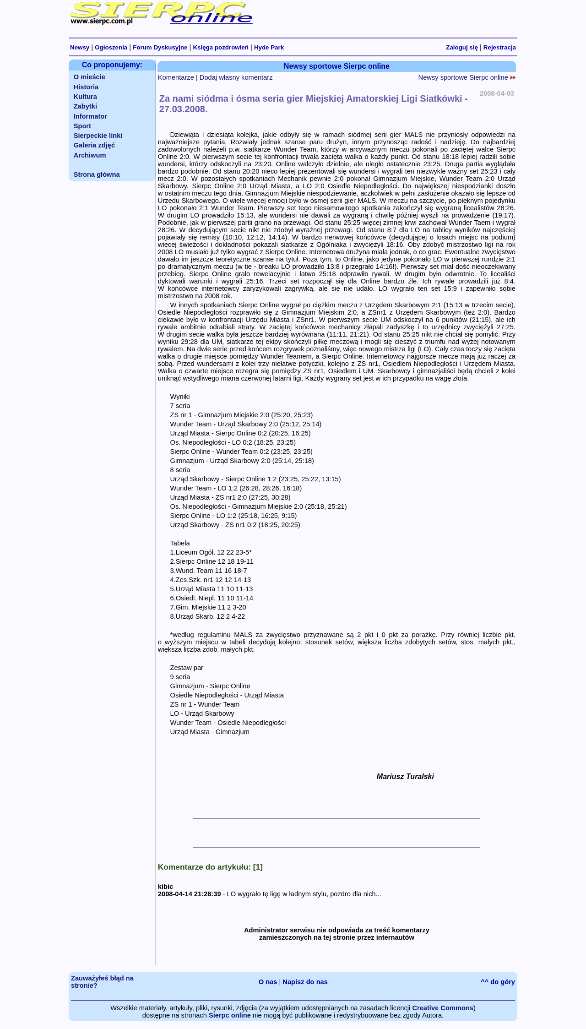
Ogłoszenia (111, 47)
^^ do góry (498, 981)
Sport (82, 126)
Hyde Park (269, 47)
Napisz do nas (305, 981)
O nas (268, 981)
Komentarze (176, 77)
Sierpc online (230, 1015)
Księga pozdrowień (220, 47)
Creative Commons (442, 1008)
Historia (86, 87)
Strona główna (97, 174)
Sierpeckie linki (98, 135)
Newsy (79, 47)
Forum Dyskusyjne (160, 47)
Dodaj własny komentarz (236, 77)
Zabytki (85, 106)
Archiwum (90, 155)
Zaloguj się (462, 47)
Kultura (85, 96)
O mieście (89, 77)
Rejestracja (499, 47)
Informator (90, 116)
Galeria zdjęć (94, 145)
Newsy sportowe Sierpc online (466, 77)
